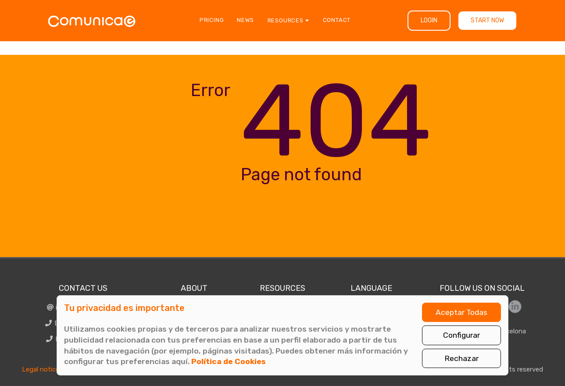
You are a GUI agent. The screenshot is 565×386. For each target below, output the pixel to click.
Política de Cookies (228, 361)
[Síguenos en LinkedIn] (515, 306)
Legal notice (40, 369)
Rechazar (461, 358)
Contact (337, 20)
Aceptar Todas (461, 312)
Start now (487, 20)
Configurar (461, 335)
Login (429, 20)
